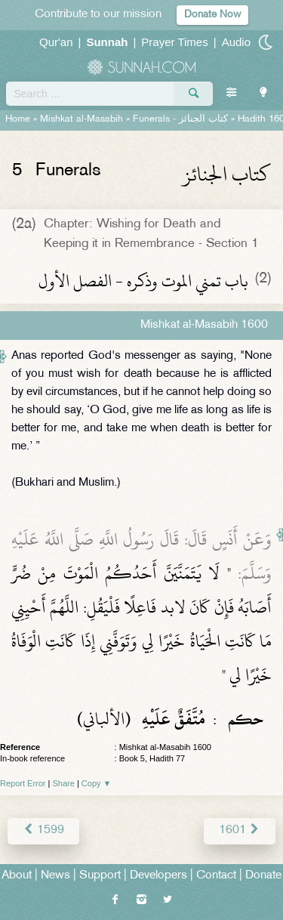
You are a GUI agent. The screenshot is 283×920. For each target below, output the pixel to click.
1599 (43, 830)
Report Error (23, 783)
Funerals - (180, 119)
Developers (158, 875)
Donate (263, 875)
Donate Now (212, 15)
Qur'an (56, 42)
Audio (236, 42)
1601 (239, 830)
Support (100, 875)
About (17, 875)
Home (17, 119)
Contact (216, 875)
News (55, 875)
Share (64, 783)
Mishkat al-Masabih (81, 119)
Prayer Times (174, 42)
